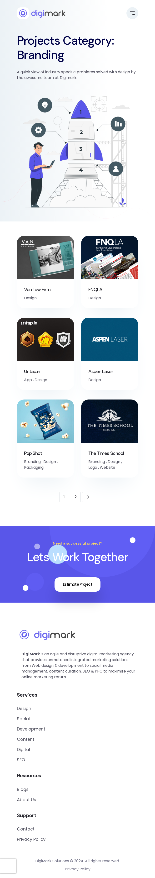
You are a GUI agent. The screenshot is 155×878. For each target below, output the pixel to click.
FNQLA (95, 289)
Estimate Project (77, 584)
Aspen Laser (100, 371)
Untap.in (32, 371)
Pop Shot (33, 453)
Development (31, 729)
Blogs (23, 789)
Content (25, 739)
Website (107, 467)
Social (23, 719)
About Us (26, 800)
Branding (32, 461)
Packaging (34, 467)
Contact (26, 829)
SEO (21, 760)
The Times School (106, 453)
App (28, 380)
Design (30, 298)
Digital (23, 749)
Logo (92, 467)
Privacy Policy (31, 839)
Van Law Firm (37, 289)
